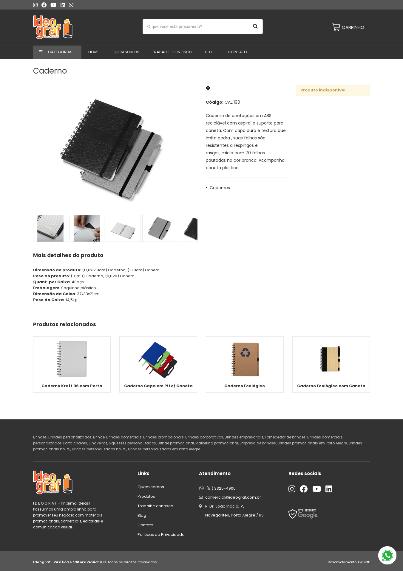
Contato (237, 52)
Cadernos (220, 188)
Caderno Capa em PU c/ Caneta (158, 386)
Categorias (60, 52)
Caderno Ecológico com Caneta (331, 386)
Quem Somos (125, 52)
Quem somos (151, 487)
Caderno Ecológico (244, 386)
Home (94, 52)
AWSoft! (363, 562)
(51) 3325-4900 (221, 488)
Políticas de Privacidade (161, 534)
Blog (210, 52)
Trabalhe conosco (172, 52)
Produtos (146, 496)
